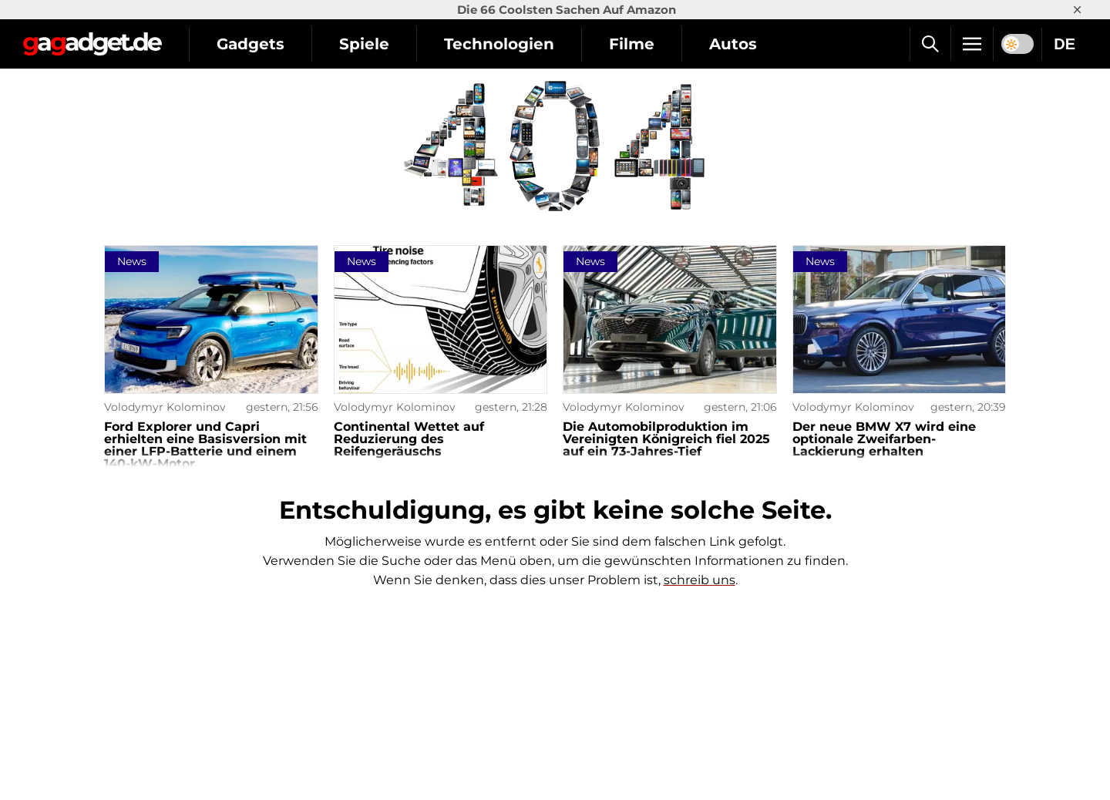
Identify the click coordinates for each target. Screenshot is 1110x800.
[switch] (1017, 44)
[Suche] (930, 44)
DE (1064, 43)
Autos (733, 44)
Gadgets (250, 44)
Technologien (499, 44)
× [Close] (1077, 9)
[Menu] (972, 44)
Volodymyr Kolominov (165, 407)
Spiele (364, 44)
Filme (631, 44)
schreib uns (699, 580)
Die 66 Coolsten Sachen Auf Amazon (566, 9)
